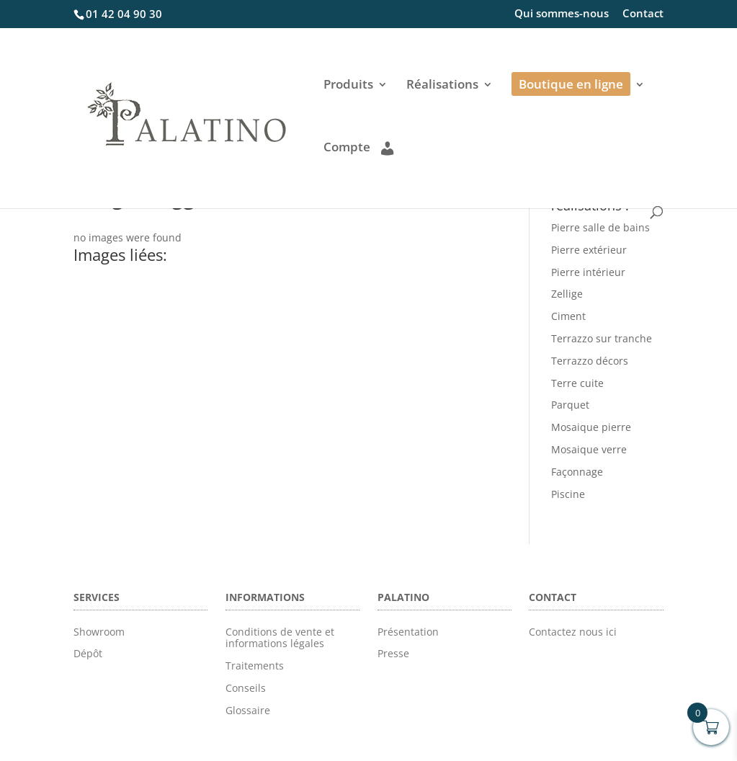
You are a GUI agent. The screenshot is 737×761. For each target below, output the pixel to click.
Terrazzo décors (589, 361)
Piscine (568, 494)
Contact (643, 14)
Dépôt (87, 653)
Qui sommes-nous (561, 14)
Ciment (568, 316)
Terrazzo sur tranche (601, 338)
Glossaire (247, 710)
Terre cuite (577, 383)
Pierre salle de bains (600, 227)
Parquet (570, 404)
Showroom (99, 631)
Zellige (567, 294)
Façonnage (577, 472)
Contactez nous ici (573, 631)
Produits (348, 85)
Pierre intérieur (588, 272)
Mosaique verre (589, 449)
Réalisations (442, 85)
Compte (358, 148)
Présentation (408, 631)
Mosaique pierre (591, 427)
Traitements (254, 665)
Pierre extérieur (589, 250)
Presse (393, 653)
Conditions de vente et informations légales (279, 638)
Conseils (245, 688)
